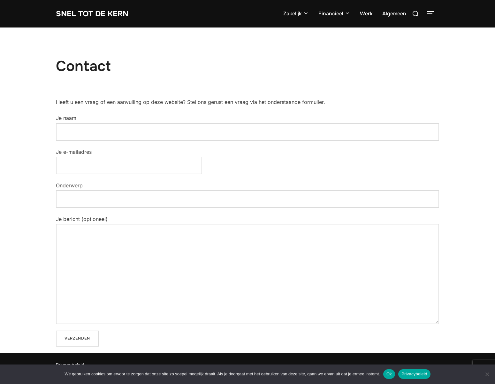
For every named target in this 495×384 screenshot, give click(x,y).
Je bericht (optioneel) (247, 270)
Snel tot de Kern (95, 13)
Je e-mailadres (129, 158)
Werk (366, 13)
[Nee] (487, 374)
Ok (389, 374)
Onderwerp (247, 195)
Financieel (334, 13)
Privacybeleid (414, 374)
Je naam (247, 127)
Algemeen (394, 13)
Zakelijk (296, 13)
